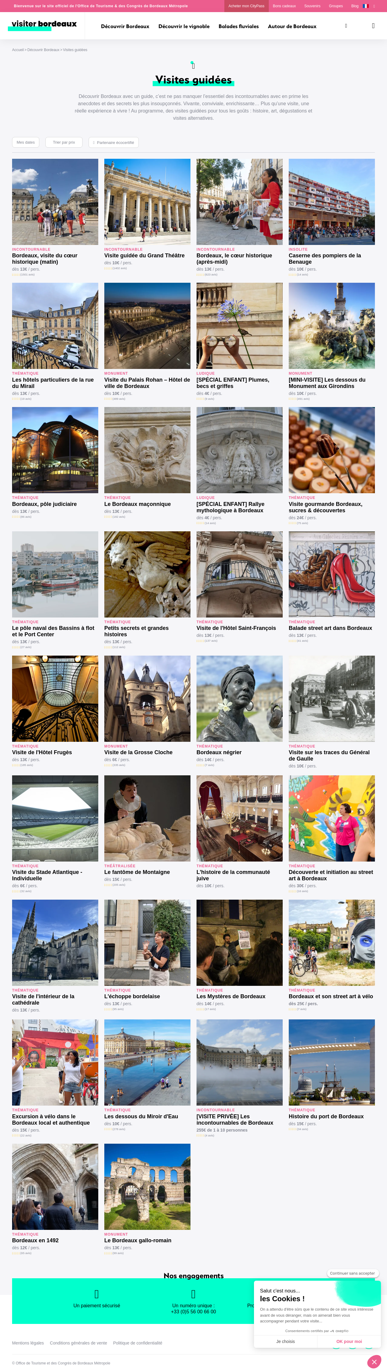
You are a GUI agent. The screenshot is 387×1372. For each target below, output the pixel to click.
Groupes (336, 6)
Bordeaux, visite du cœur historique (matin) (44, 259)
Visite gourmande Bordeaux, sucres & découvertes (326, 507)
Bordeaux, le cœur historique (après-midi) (234, 259)
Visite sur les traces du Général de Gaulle (329, 755)
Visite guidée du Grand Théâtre (144, 256)
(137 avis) (211, 640)
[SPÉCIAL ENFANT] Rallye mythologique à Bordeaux (231, 507)
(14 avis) (302, 274)
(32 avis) (25, 891)
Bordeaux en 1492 (35, 1240)
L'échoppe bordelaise (132, 996)
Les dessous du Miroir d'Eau (141, 1116)
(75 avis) (302, 523)
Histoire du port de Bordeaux (326, 1116)
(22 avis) (25, 1135)
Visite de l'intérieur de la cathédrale (43, 999)
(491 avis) (303, 398)
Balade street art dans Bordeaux (330, 628)
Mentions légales (28, 1343)
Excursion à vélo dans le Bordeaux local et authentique (51, 1119)
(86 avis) (25, 516)
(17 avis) (210, 1009)
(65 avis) (25, 1253)
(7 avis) (209, 765)
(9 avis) (209, 398)
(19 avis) (25, 398)
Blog (355, 6)
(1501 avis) (27, 274)
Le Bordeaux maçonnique (137, 504)
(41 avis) (302, 640)
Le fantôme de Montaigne (137, 872)
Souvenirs (312, 6)
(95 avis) (118, 1009)
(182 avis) (118, 516)
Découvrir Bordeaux (43, 50)
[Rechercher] (346, 25)
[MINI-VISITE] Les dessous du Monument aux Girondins (327, 383)
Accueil (18, 50)
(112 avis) (118, 647)
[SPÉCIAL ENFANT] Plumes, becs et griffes (233, 383)
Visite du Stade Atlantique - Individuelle (47, 875)
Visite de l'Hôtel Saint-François (236, 628)
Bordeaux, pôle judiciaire (44, 504)
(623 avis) (211, 274)
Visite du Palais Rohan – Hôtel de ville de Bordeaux (147, 383)
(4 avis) (209, 1135)
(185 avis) (26, 765)
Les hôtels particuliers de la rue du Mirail (53, 383)
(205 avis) (118, 884)
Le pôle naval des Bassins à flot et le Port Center (53, 631)
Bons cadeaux (284, 6)
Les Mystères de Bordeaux (231, 996)
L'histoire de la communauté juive (233, 875)
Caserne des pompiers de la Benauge (325, 259)
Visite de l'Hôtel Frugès (42, 752)
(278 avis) (118, 1129)
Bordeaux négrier (219, 752)
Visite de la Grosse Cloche (138, 752)
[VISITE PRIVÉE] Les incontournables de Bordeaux (235, 1119)
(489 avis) (118, 398)
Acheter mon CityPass (247, 6)
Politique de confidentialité (137, 1343)
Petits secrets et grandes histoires (136, 631)
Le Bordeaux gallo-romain (137, 1240)
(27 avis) (25, 647)
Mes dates (26, 142)
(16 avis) (302, 891)
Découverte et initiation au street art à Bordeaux (331, 875)
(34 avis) (302, 1129)
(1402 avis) (119, 268)
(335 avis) (118, 765)
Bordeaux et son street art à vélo (331, 996)
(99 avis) (118, 1253)
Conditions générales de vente (78, 1343)
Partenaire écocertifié (115, 142)
